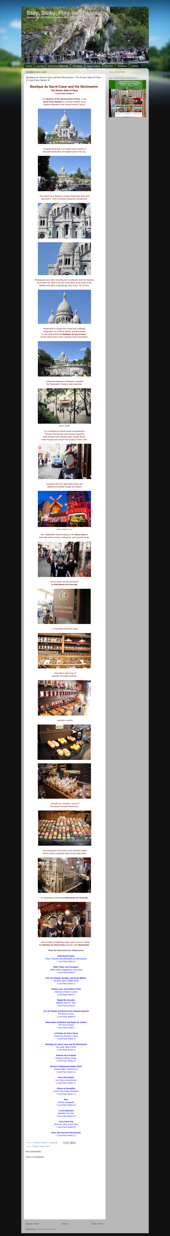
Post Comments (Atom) (46, 1229)
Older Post (97, 1223)
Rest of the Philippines (58, 66)
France (42, 1146)
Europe (35, 1146)
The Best (109, 66)
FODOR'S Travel (67, 529)
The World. (77, 66)
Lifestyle (135, 66)
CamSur (40, 66)
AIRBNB (67, 426)
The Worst (122, 66)
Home (29, 66)
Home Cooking (93, 66)
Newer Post (32, 1223)
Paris (48, 1146)
